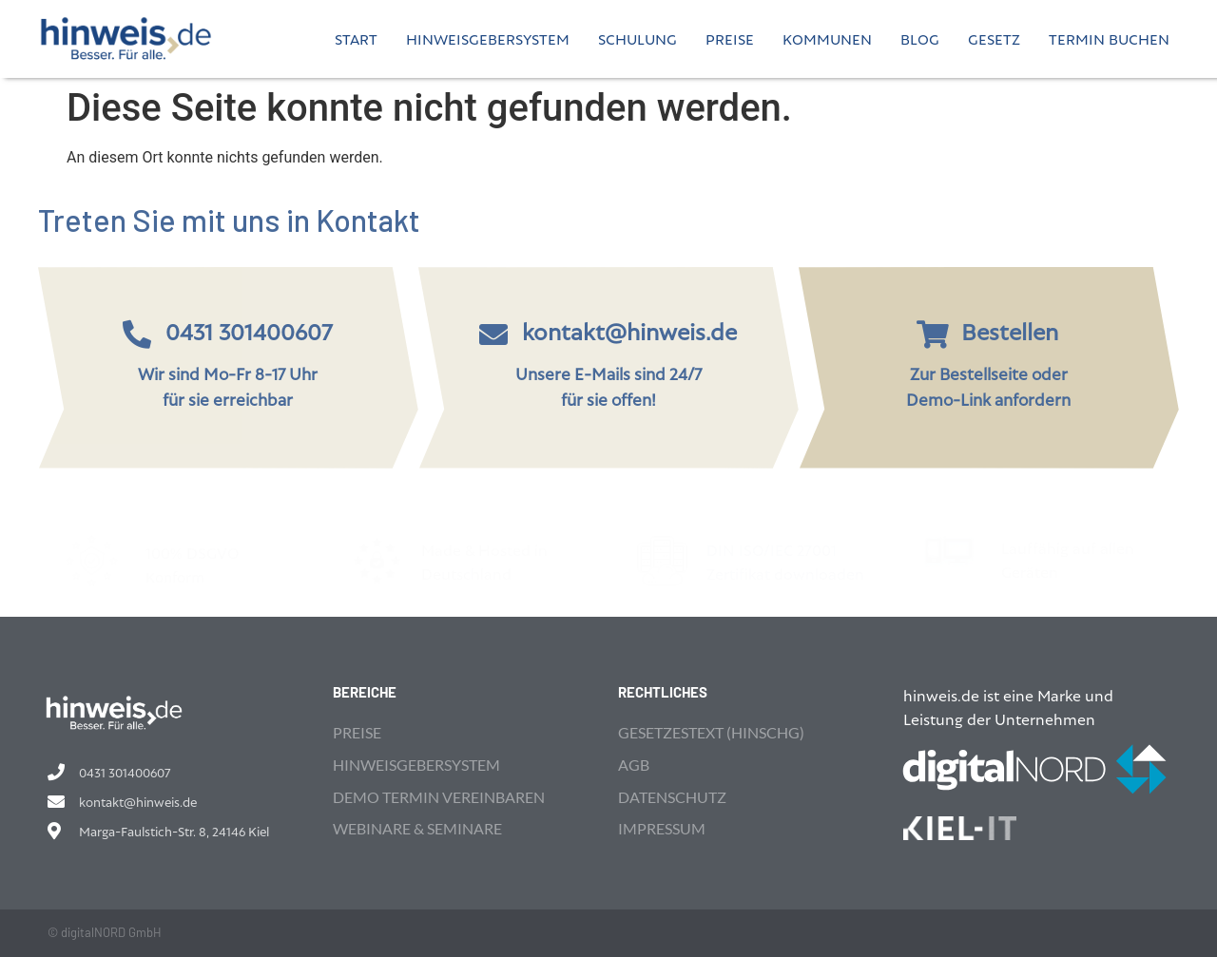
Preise (729, 38)
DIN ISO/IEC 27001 (773, 549)
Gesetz (994, 38)
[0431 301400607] (137, 334)
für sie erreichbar (228, 399)
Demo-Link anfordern (988, 399)
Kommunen (827, 38)
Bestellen (1009, 330)
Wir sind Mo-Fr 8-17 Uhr (228, 373)
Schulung (637, 38)
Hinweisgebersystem (488, 38)
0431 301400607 (249, 330)
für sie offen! (608, 399)
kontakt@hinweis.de (629, 330)
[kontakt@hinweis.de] (493, 334)
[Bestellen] (932, 334)
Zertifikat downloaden (785, 573)
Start (356, 38)
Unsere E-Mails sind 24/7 (608, 373)
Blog (919, 38)
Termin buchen (1109, 38)
